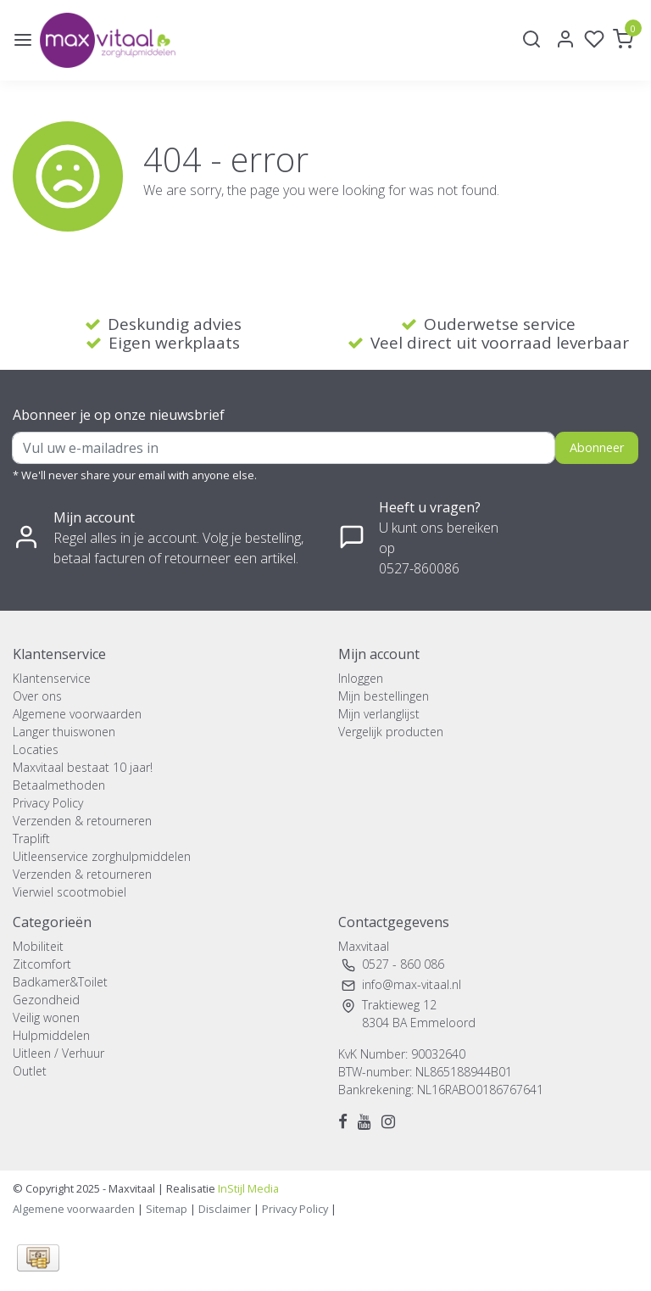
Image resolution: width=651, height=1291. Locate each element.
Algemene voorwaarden (77, 714)
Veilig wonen (46, 1017)
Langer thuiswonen (64, 732)
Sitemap (166, 1208)
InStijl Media (247, 1188)
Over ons (37, 696)
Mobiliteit (38, 946)
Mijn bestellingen (383, 696)
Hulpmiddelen (51, 1035)
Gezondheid (46, 1000)
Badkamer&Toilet (60, 982)
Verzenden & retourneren (82, 821)
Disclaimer (224, 1208)
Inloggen (360, 678)
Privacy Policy (48, 803)
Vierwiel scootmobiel (69, 892)
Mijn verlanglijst (379, 714)
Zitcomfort (42, 964)
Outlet (30, 1071)
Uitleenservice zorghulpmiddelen (102, 856)
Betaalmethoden (59, 785)
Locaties (35, 749)
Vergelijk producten (390, 732)
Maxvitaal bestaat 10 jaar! (83, 767)
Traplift (31, 838)
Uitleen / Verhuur (58, 1053)
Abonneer (597, 447)
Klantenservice (52, 678)
